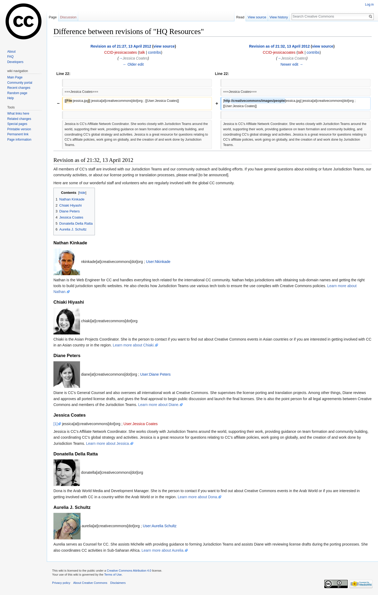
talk (142, 52)
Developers (15, 62)
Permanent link (17, 134)
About (11, 51)
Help (10, 98)
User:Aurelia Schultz (160, 526)
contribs (154, 52)
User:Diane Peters (155, 374)
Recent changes (18, 88)
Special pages (17, 124)
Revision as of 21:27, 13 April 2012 (120, 46)
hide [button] (82, 193)
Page (53, 17)
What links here (18, 113)
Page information (19, 139)
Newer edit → (291, 64)
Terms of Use (113, 574)
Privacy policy (61, 582)
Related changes (19, 119)
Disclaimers (118, 582)
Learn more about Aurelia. (163, 550)
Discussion (68, 17)
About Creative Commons (90, 582)
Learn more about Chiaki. (133, 345)
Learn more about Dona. (198, 497)
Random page (17, 93)
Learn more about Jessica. (108, 443)
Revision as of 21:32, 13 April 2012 (279, 46)
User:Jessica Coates (141, 424)
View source (257, 17)
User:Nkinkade (158, 261)
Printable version (19, 129)
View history (279, 17)
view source (164, 46)
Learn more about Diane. (158, 405)
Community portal (19, 83)
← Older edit (133, 64)
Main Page (14, 77)
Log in (369, 4)
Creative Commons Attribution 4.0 (129, 570)
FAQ (10, 56)
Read (240, 17)
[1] (55, 424)
